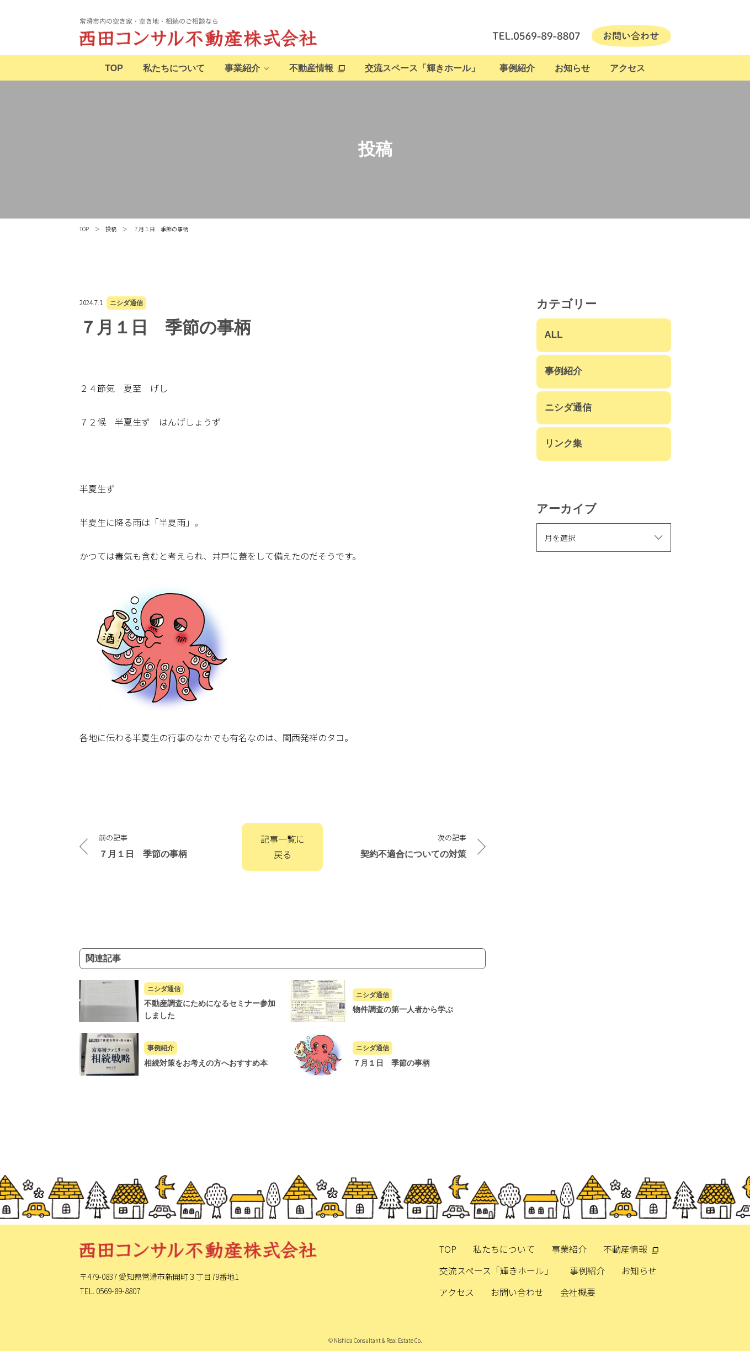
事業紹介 (242, 68)
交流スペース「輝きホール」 (422, 68)
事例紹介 (517, 68)
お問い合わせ (517, 1292)
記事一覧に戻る (282, 846)
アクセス (627, 68)
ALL (554, 334)
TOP (114, 68)
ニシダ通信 (126, 303)
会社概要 (577, 1292)
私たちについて (174, 68)
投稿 (110, 229)
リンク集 (563, 443)
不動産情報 (311, 68)
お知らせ (572, 68)
